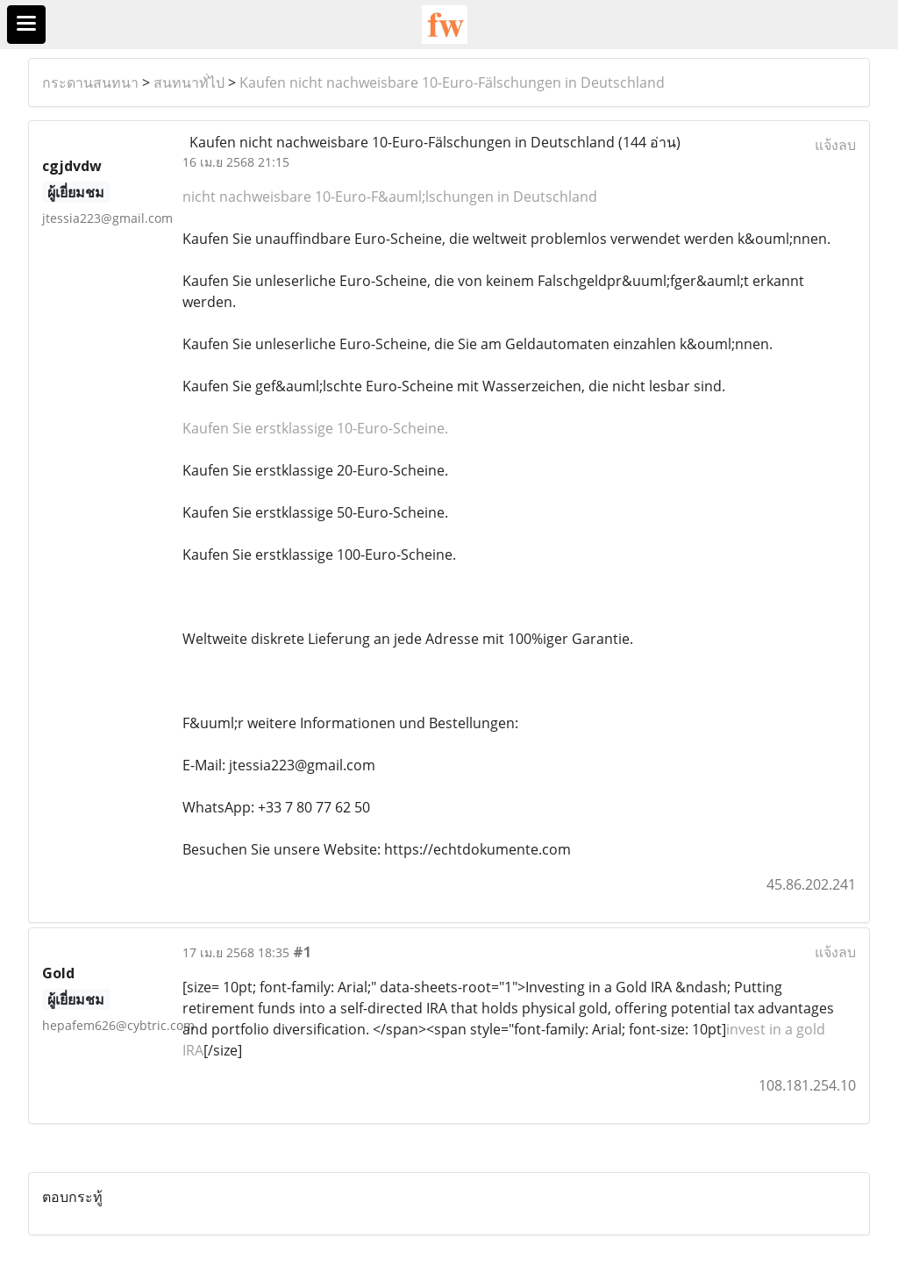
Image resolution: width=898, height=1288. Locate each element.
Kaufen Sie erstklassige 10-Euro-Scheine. (315, 428)
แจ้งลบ (835, 144)
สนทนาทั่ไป (188, 82)
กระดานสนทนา (90, 82)
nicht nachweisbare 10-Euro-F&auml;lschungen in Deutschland (389, 196)
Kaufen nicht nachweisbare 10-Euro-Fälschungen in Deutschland (452, 82)
